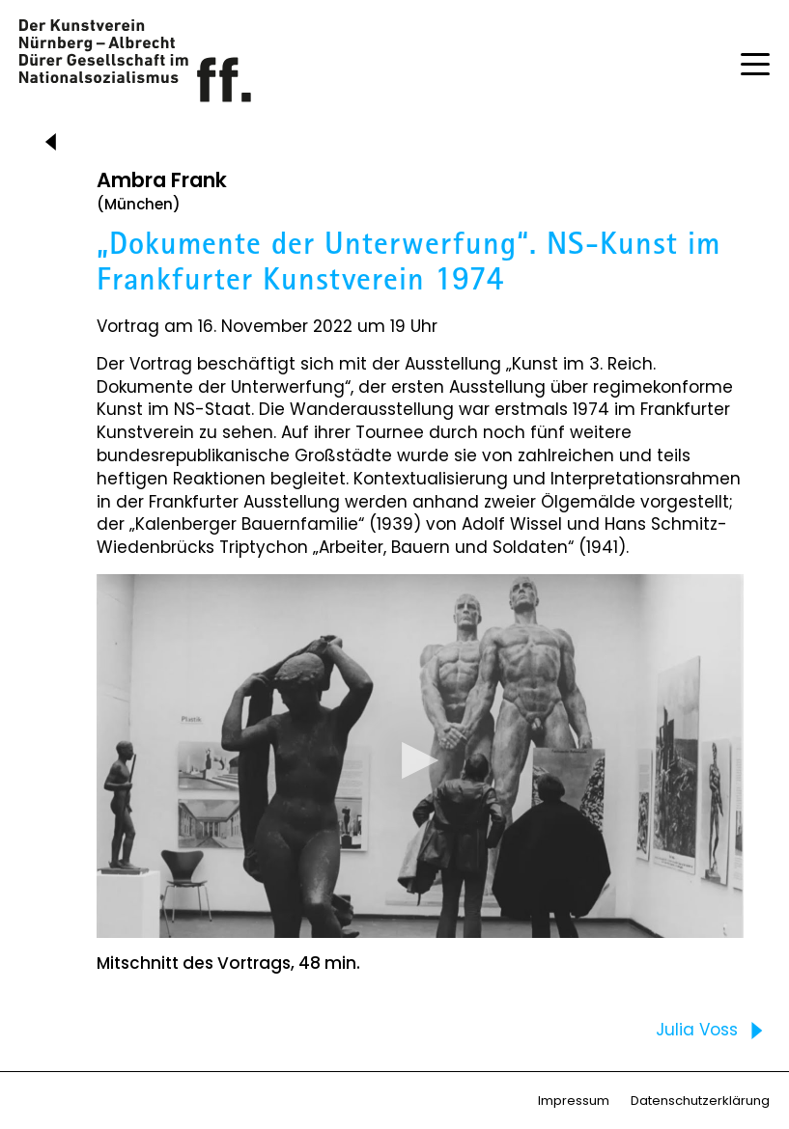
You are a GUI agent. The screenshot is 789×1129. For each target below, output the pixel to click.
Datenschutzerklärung (700, 1100)
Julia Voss (714, 1030)
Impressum (573, 1100)
